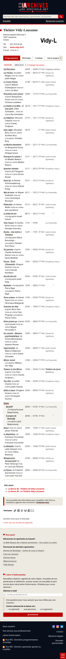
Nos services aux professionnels (17, 624)
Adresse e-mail (10, 584)
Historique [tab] (26, 58)
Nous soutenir (9, 620)
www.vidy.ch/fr (17, 47)
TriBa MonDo (8, 558)
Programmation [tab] (11, 58)
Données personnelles (57, 635)
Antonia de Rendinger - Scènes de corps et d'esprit (23, 544)
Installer (7, 21)
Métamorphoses (9, 554)
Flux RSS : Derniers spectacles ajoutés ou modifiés (22, 641)
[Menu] (63, 656)
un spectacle (12, 603)
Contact (59, 625)
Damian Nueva (9, 551)
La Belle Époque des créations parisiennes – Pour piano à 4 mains (30, 536)
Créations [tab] (39, 58)
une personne (28, 603)
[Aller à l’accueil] (33, 12)
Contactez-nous (42, 502)
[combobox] (30, 16)
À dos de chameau (10, 547)
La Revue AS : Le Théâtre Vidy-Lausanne (26, 491)
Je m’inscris (33, 608)
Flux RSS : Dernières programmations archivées (20, 634)
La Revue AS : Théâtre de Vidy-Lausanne (26, 488)
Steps (6, 403)
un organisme (45, 603)
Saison (8, 64)
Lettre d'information (11, 628)
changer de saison (36, 65)
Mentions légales (55, 629)
